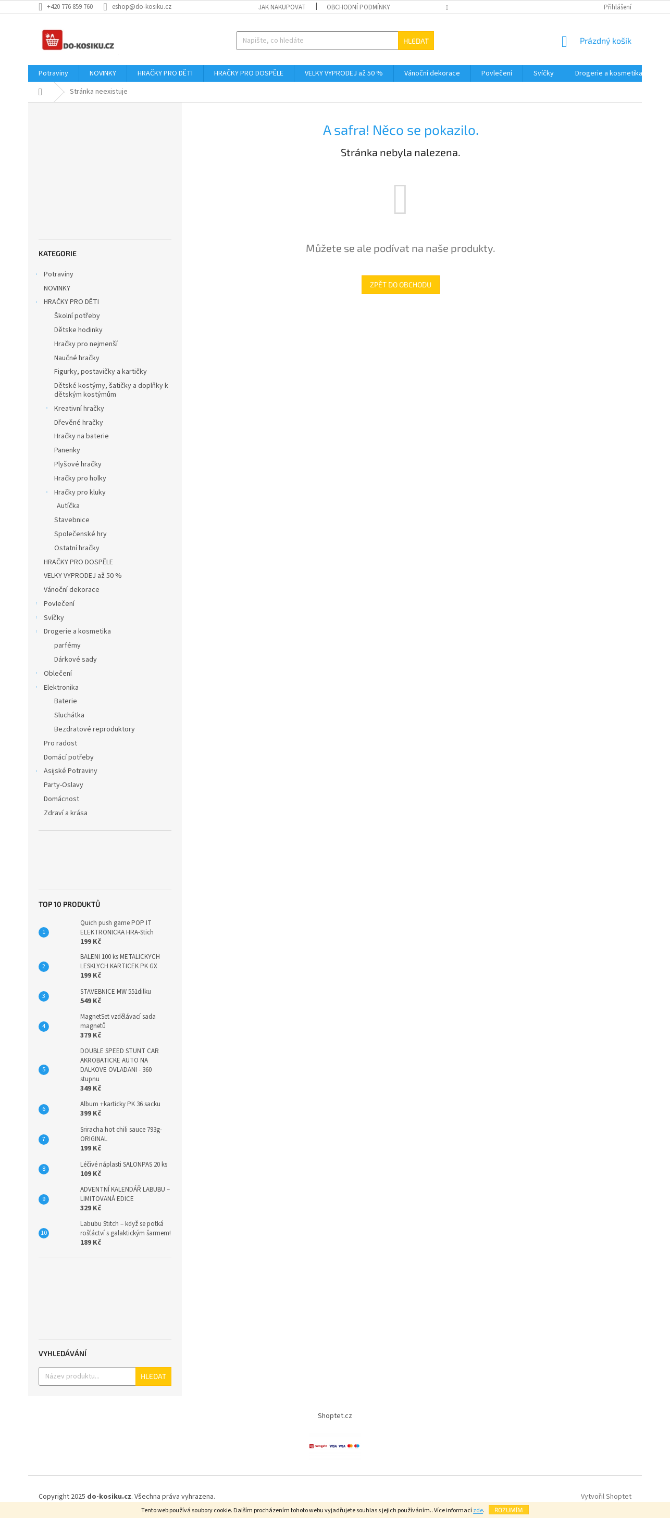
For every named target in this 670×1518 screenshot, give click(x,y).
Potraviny (53, 275)
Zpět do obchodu (400, 284)
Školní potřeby (77, 316)
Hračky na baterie (81, 436)
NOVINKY (58, 288)
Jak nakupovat (282, 7)
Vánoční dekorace (72, 590)
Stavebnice (72, 520)
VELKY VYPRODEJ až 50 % (83, 576)
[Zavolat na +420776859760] (71, 6)
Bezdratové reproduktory (94, 729)
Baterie (65, 701)
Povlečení (54, 605)
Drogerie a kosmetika (72, 632)
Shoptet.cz (335, 1416)
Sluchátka (69, 715)
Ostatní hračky (77, 548)
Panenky (67, 450)
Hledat (416, 40)
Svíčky (48, 619)
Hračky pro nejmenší (86, 344)
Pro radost (61, 743)
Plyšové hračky (78, 464)
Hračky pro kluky (75, 493)
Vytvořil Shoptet (606, 1496)
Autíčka (68, 506)
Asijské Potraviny (65, 772)
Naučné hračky (77, 358)
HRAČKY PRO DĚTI (66, 303)
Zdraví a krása (66, 813)
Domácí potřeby (69, 757)
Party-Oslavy (64, 785)
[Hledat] (334, 40)
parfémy (67, 645)
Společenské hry (80, 534)
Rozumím (508, 1509)
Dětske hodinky (78, 330)
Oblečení (52, 674)
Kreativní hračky (74, 409)
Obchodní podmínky (358, 7)
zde (478, 1510)
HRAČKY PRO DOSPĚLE (79, 562)
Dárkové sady (75, 659)
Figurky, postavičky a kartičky (100, 371)
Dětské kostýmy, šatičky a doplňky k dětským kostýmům (111, 390)
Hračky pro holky (80, 478)
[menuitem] (53, 73)
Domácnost (63, 799)
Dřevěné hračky (78, 423)
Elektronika (56, 688)
